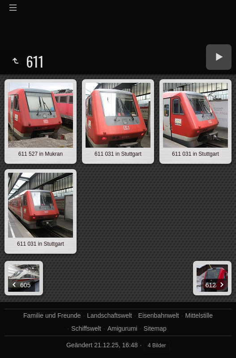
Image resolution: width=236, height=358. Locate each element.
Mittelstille (199, 315)
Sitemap (154, 328)
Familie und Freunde (52, 315)
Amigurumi (122, 328)
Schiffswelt (86, 328)
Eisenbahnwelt (158, 315)
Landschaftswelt (109, 315)
